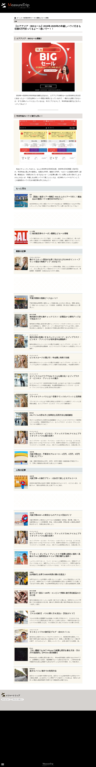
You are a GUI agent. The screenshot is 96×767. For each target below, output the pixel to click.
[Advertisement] (48, 219)
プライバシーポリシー (17, 699)
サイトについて (6, 699)
